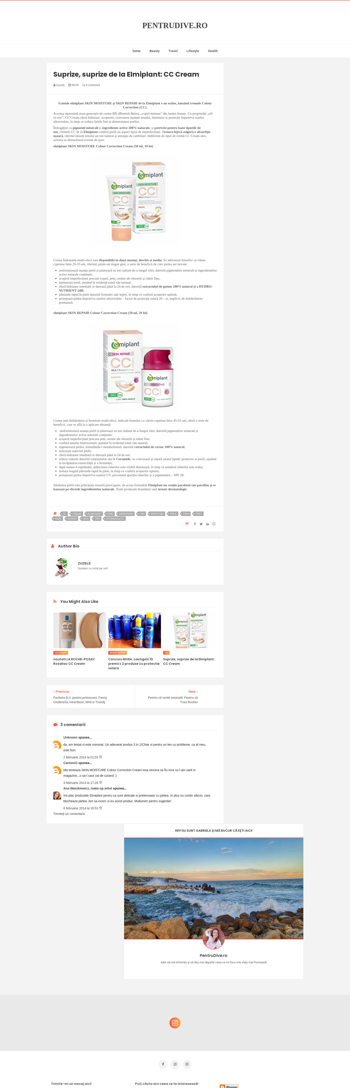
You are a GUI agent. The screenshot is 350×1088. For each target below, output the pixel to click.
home (137, 51)
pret (198, 513)
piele (173, 513)
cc (64, 513)
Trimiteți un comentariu (69, 814)
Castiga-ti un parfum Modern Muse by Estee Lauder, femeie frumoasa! (267, 952)
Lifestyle (193, 51)
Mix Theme (212, 1076)
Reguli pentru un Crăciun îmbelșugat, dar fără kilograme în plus (268, 995)
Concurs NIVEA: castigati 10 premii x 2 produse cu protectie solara (134, 663)
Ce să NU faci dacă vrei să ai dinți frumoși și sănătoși (265, 1016)
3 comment (91, 85)
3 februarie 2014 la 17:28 (81, 783)
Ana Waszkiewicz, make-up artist (88, 788)
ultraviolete (115, 518)
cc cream (60, 652)
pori (186, 513)
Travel (173, 51)
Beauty (155, 51)
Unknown (70, 737)
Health (213, 51)
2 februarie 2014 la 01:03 (81, 757)
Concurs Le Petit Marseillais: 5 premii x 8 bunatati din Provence (268, 974)
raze (58, 518)
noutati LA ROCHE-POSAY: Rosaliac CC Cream (74, 661)
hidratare (126, 513)
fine (110, 513)
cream (77, 513)
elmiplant (94, 513)
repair (72, 518)
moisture (157, 513)
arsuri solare (117, 652)
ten (97, 518)
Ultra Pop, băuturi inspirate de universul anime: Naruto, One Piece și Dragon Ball (267, 1040)
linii (141, 513)
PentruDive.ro (175, 25)
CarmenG (70, 763)
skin (86, 518)
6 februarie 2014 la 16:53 (81, 808)
